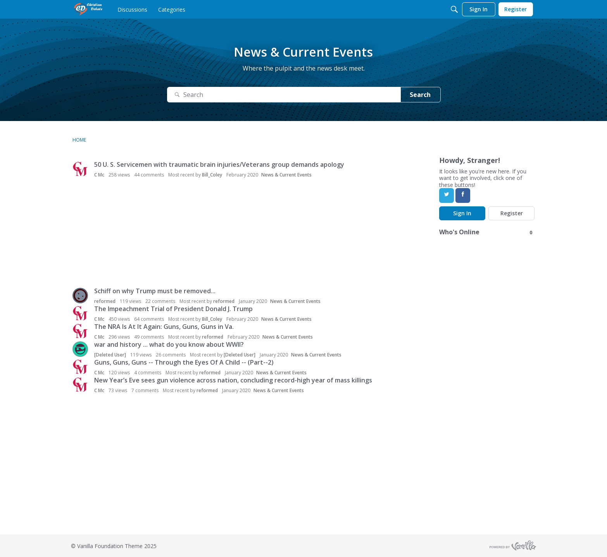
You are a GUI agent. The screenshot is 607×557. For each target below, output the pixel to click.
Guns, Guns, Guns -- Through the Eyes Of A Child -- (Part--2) (184, 362)
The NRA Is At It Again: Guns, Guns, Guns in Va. (164, 326)
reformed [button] (105, 301)
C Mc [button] (99, 174)
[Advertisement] (244, 233)
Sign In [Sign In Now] (462, 213)
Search (420, 94)
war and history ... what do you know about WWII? (169, 344)
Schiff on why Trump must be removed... (155, 291)
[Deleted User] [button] (110, 354)
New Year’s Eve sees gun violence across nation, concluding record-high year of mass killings (233, 380)
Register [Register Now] (511, 213)
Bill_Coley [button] (212, 174)
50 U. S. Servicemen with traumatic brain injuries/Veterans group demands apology (219, 164)
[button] (80, 169)
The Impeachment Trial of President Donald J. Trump (173, 308)
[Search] (454, 9)
